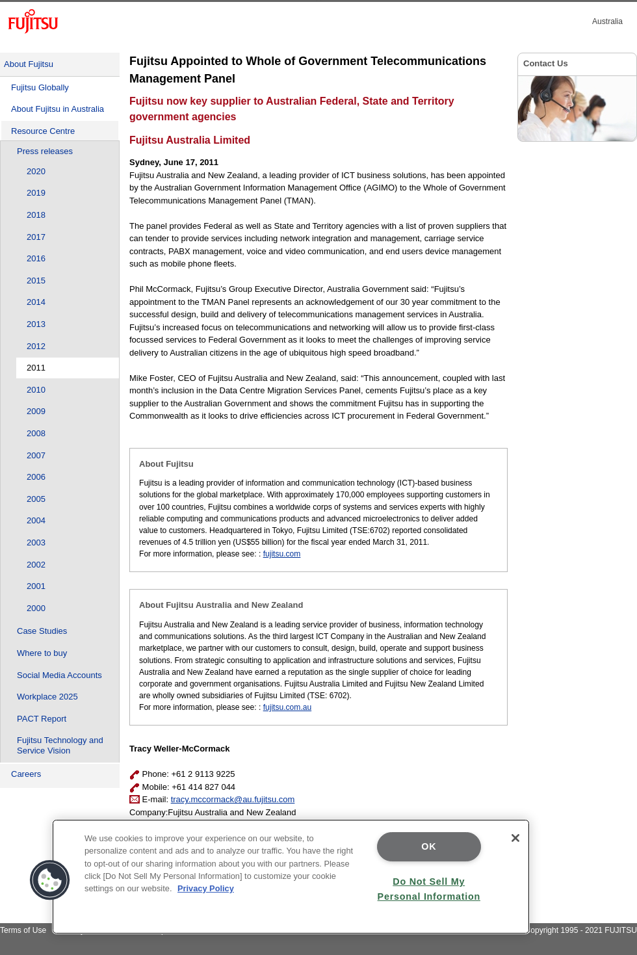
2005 (36, 499)
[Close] (515, 838)
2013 (36, 324)
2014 (36, 302)
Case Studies (42, 631)
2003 (36, 542)
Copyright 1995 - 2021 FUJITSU (581, 930)
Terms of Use (23, 930)
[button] (50, 880)
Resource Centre (43, 131)
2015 (36, 280)
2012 (36, 346)
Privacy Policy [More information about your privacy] (205, 888)
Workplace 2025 (47, 696)
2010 (36, 390)
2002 (36, 564)
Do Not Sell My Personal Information (429, 889)
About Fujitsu (28, 64)
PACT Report (41, 719)
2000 (36, 608)
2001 (36, 586)
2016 (36, 258)
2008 (36, 433)
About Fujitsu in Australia (57, 109)
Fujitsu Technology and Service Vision (60, 745)
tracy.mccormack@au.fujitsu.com (233, 799)
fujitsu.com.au (287, 707)
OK (428, 846)
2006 (36, 477)
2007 (36, 455)
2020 (36, 171)
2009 (36, 411)
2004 (36, 520)
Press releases (45, 151)
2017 (36, 237)
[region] (291, 876)
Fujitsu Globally (40, 87)
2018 (36, 215)
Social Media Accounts (59, 675)
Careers (26, 774)
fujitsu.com (282, 553)
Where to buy (42, 653)
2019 (36, 193)
